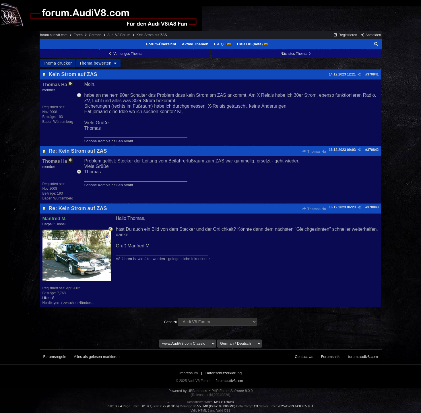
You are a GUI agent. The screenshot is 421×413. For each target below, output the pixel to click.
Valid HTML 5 (200, 410)
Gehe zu (170, 322)
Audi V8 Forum (118, 35)
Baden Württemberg (57, 122)
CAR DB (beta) (253, 44)
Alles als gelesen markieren (97, 356)
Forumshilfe (330, 356)
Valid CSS (223, 410)
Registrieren (345, 35)
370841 (373, 74)
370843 (373, 207)
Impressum (188, 373)
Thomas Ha (314, 152)
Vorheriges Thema (124, 54)
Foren (78, 35)
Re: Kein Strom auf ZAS (78, 151)
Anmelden (370, 35)
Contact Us (304, 356)
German (95, 35)
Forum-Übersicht (161, 44)
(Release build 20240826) (210, 395)
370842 (373, 150)
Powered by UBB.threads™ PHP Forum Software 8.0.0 (210, 391)
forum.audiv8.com (53, 35)
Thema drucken (58, 63)
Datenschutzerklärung (223, 373)
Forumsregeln (54, 356)
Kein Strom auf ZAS (73, 74)
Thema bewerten (98, 63)
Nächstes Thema (296, 54)
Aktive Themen (195, 44)
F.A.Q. (222, 44)
